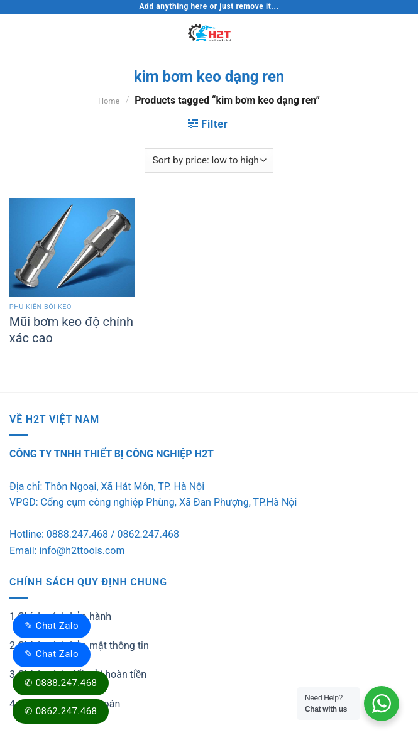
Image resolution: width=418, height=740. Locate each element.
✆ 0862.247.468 (61, 711)
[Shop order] (209, 160)
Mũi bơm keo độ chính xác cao (71, 330)
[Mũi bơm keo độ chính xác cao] (72, 247)
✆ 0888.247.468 (61, 682)
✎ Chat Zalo (52, 625)
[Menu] (17, 32)
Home (108, 101)
